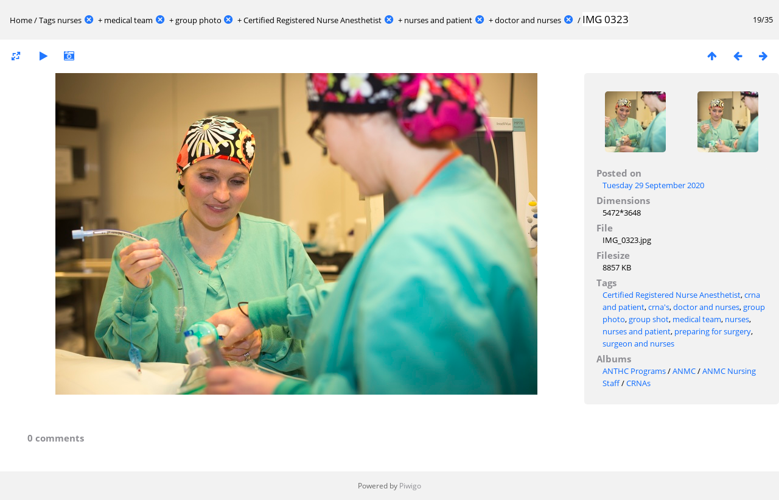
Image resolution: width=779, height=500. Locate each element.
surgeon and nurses (638, 343)
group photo (198, 20)
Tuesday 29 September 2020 (653, 185)
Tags (47, 20)
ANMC (684, 370)
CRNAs (638, 383)
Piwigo (410, 486)
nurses (69, 20)
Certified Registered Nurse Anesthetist (312, 20)
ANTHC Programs (634, 370)
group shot (649, 319)
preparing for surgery (712, 331)
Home (21, 20)
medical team (128, 20)
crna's (658, 306)
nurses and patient (438, 20)
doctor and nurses (528, 20)
